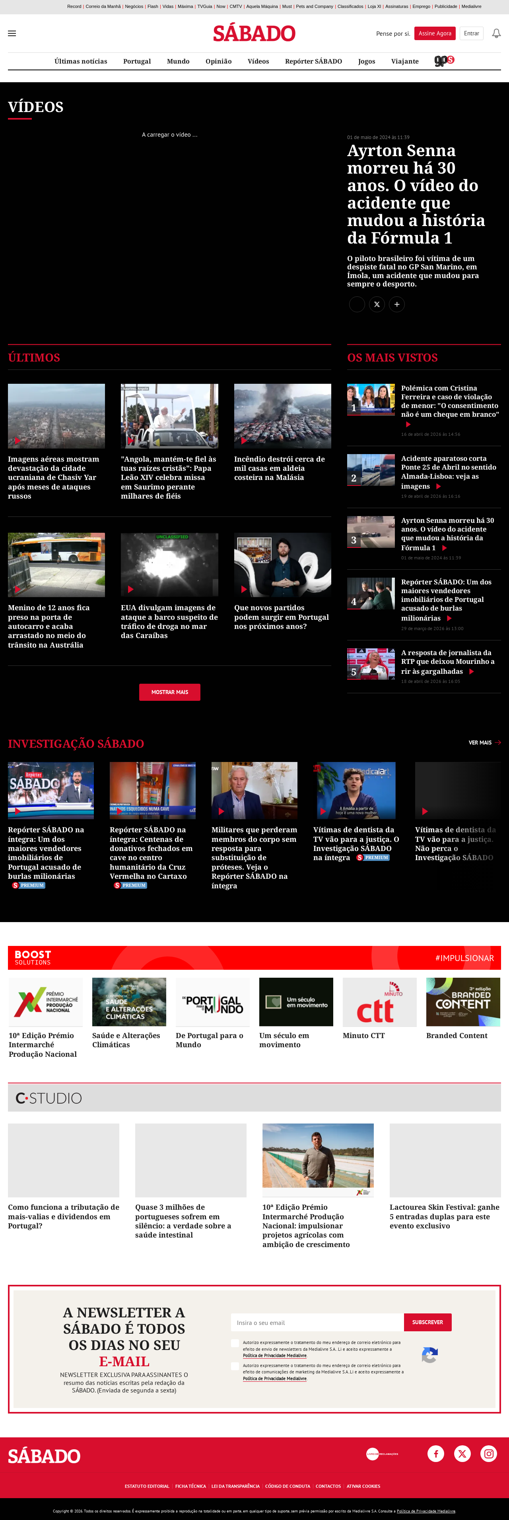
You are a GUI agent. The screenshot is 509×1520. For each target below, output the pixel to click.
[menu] (12, 33)
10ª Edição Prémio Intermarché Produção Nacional (43, 1045)
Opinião (219, 61)
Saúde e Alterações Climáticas (126, 1040)
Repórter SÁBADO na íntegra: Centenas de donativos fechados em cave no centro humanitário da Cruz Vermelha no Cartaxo (151, 853)
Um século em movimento (284, 1040)
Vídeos (258, 61)
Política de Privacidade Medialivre (275, 1355)
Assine (435, 33)
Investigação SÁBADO (76, 743)
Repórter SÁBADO (313, 61)
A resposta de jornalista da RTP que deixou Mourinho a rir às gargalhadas (448, 662)
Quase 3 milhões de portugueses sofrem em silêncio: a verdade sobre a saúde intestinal (183, 1221)
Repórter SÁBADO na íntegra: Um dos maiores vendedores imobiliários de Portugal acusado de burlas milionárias (46, 853)
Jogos (366, 61)
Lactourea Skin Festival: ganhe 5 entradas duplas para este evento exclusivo (444, 1216)
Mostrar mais (170, 692)
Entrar (471, 33)
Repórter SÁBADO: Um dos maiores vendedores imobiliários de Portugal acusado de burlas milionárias (446, 600)
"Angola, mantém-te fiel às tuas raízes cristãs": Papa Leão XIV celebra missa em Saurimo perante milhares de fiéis (168, 477)
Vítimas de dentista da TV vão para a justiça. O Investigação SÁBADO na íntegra (356, 843)
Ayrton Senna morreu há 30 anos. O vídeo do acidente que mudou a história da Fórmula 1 (447, 534)
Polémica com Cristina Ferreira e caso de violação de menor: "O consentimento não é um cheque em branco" (450, 401)
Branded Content (457, 1035)
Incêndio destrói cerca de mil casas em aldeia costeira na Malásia (279, 468)
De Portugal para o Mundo (209, 1040)
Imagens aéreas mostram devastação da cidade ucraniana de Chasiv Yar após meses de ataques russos (53, 477)
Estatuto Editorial (147, 1486)
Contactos (328, 1486)
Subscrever (427, 1322)
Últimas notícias (80, 61)
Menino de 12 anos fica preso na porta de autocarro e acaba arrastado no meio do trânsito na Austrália (49, 626)
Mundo (178, 61)
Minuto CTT (364, 1035)
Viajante (405, 61)
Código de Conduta (287, 1486)
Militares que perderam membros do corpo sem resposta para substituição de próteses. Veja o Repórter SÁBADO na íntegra (254, 857)
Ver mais (480, 742)
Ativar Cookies (363, 1486)
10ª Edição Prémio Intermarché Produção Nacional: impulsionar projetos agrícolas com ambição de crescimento (306, 1225)
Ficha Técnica (190, 1486)
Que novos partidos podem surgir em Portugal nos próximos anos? (281, 617)
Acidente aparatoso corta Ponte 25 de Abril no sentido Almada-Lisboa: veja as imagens (448, 472)
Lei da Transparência (236, 1486)
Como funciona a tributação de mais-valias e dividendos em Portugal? (63, 1216)
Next (473, 826)
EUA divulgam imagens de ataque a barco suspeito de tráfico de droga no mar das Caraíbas (169, 621)
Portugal (137, 61)
